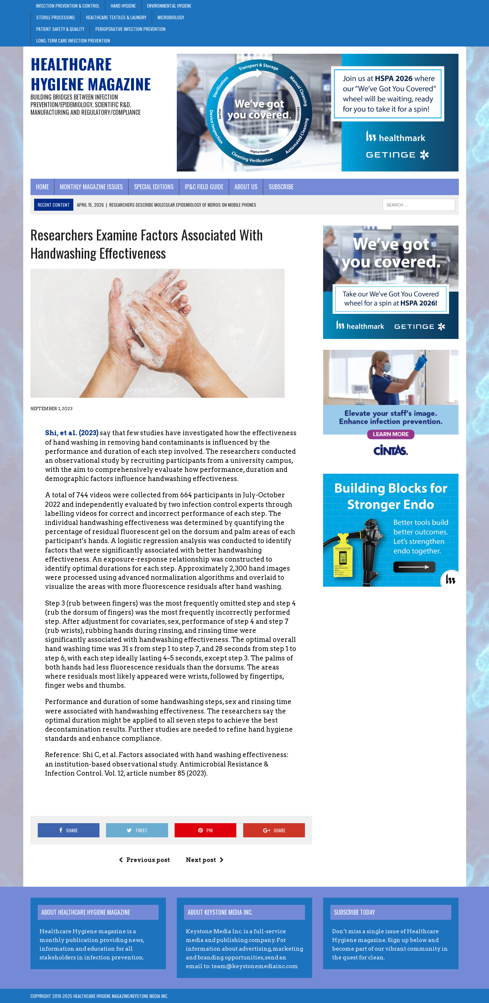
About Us (246, 186)
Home (42, 186)
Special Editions (154, 186)
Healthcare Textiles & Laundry (116, 17)
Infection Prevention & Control (67, 6)
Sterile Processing (55, 17)
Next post (205, 860)
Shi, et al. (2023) (71, 433)
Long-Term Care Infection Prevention (73, 40)
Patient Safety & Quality (60, 29)
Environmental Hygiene (169, 6)
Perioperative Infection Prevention (130, 29)
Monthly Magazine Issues (91, 186)
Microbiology (171, 17)
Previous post (144, 860)
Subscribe (281, 186)
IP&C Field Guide (204, 186)
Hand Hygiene (123, 6)
